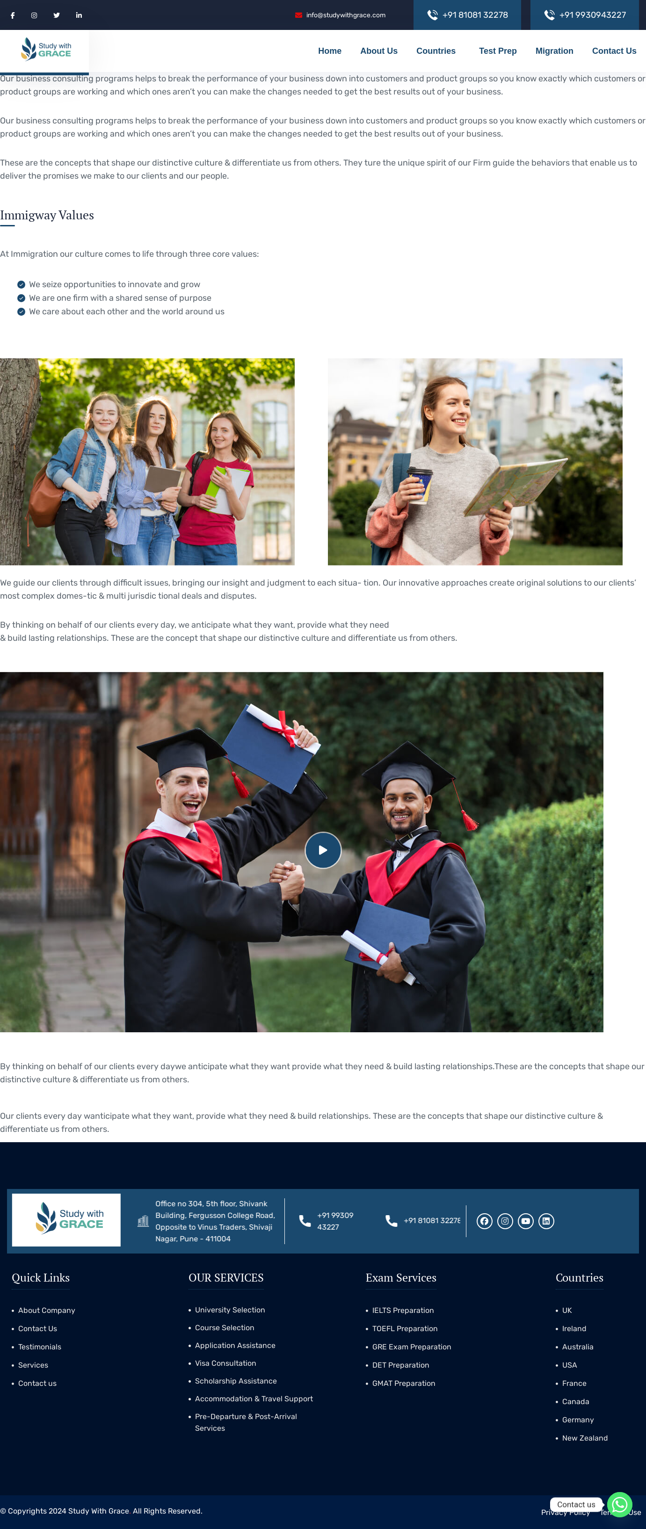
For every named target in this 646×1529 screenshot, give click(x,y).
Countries (438, 51)
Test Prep (498, 51)
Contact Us (614, 51)
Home (329, 51)
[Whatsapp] (619, 1504)
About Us (379, 51)
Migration (554, 51)
